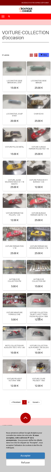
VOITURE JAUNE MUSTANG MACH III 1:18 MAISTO (14, 182)
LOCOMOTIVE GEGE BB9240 (38, 82)
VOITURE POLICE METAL (14, 147)
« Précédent (16, 402)
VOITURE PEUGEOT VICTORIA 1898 (14, 380)
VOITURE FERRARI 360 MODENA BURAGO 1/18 (38, 247)
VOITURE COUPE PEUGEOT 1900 (38, 380)
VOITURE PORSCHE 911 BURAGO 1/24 (38, 181)
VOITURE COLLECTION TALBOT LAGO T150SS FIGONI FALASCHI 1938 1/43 (39, 315)
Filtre (44, 55)
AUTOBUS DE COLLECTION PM (14, 280)
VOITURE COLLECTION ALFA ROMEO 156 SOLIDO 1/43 (39, 348)
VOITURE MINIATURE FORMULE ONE (14, 313)
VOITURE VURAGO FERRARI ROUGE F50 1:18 (39, 148)
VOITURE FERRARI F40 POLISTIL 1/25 (14, 214)
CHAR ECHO (39, 114)
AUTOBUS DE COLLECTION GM (38, 280)
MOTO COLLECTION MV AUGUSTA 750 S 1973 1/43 (14, 346)
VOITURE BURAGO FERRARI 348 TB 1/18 (38, 214)
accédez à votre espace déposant (35, 3)
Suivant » (36, 402)
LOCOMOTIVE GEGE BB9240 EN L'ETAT (14, 82)
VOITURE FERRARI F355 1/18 (14, 247)
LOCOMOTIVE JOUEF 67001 (14, 115)
